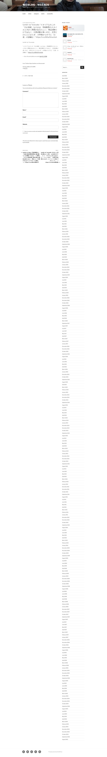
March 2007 (65, 634)
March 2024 (65, 141)
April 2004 (64, 721)
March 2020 (65, 261)
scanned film (50, 13)
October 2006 (65, 646)
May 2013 (64, 445)
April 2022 (64, 200)
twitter (29, 13)
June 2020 (64, 253)
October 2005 (65, 677)
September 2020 (66, 246)
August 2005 (65, 682)
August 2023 (65, 159)
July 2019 (64, 281)
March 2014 (65, 419)
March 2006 (65, 664)
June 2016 (64, 363)
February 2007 (65, 636)
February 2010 (65, 544)
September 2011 (65, 496)
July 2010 (64, 532)
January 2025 (65, 116)
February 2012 (65, 483)
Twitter (30, 75)
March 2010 (65, 542)
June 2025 (64, 103)
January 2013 (65, 455)
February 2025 (65, 113)
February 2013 (65, 452)
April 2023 (64, 169)
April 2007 (64, 631)
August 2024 (65, 128)
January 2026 (65, 85)
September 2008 (66, 588)
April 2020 (64, 258)
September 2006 (66, 649)
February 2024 (65, 144)
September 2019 (66, 276)
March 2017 (64, 340)
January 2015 (65, 394)
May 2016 (64, 366)
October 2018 (65, 304)
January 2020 (65, 266)
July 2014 (64, 409)
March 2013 (65, 450)
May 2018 (64, 317)
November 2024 (65, 121)
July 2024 (64, 131)
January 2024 (65, 146)
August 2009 (65, 560)
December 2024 (65, 118)
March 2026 (65, 80)
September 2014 (66, 404)
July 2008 (64, 593)
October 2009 (65, 555)
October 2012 (65, 463)
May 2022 (64, 197)
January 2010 (65, 547)
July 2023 (64, 161)
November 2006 (66, 644)
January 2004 (65, 728)
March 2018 (65, 322)
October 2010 (65, 524)
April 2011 (64, 509)
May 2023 (64, 167)
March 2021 (64, 230)
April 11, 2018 (43, 56)
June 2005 (64, 687)
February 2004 (65, 726)
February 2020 (65, 264)
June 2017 (64, 332)
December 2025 (65, 87)
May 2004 (64, 718)
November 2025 (65, 90)
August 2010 (65, 529)
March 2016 (65, 371)
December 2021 (65, 207)
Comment (26, 91)
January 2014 (65, 424)
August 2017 (65, 327)
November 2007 (66, 613)
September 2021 (66, 215)
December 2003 (66, 731)
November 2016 (65, 350)
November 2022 (65, 182)
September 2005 (66, 680)
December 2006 (66, 641)
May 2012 (64, 475)
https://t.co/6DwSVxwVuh (35, 52)
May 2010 (64, 537)
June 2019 (64, 284)
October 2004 (65, 705)
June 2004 (64, 715)
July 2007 (64, 623)
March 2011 (64, 511)
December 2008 (66, 580)
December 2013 (65, 427)
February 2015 (65, 391)
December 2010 (65, 519)
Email (24, 117)
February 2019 (65, 294)
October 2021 (65, 213)
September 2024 (66, 126)
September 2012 (66, 465)
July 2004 (64, 713)
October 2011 (65, 493)
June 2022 (64, 195)
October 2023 (65, 154)
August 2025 (65, 98)
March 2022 (65, 202)
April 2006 (64, 662)
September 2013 (66, 435)
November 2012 (65, 460)
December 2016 (65, 348)
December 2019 (65, 269)
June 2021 (64, 223)
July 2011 (64, 501)
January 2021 (65, 235)
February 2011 (65, 514)
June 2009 (64, 565)
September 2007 (66, 618)
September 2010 (66, 526)
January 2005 (65, 697)
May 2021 (64, 225)
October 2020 (65, 243)
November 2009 (66, 552)
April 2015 (64, 386)
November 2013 (65, 429)
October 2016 (65, 353)
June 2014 (64, 412)
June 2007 (64, 626)
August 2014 (65, 407)
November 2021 (65, 210)
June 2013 (64, 442)
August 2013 (65, 437)
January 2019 (65, 297)
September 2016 (66, 355)
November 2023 (65, 151)
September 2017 (66, 325)
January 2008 (65, 608)
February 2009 (65, 575)
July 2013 (64, 440)
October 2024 (65, 123)
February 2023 (65, 174)
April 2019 (64, 289)
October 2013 (65, 432)
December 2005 (66, 672)
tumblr (24, 13)
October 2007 (65, 616)
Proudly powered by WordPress (55, 753)
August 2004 (65, 710)
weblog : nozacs (36, 4)
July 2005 (64, 685)
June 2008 (64, 595)
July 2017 (64, 330)
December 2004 (66, 700)
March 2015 (65, 389)
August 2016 (65, 358)
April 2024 (64, 139)
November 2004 (66, 703)
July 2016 (64, 361)
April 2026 (64, 77)
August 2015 (65, 384)
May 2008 (64, 598)
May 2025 (64, 105)
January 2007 (65, 639)
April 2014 (64, 417)
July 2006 (64, 654)
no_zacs (32, 22)
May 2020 (64, 256)
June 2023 (64, 164)
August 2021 (65, 218)
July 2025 (64, 100)
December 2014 (65, 396)
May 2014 (64, 414)
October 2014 (65, 401)
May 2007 (64, 629)
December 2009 (66, 549)
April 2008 (64, 600)
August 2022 (65, 190)
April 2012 (64, 478)
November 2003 (66, 733)
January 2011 (65, 516)
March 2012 (64, 481)
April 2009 (64, 570)
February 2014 (65, 422)
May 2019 (64, 287)
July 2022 (64, 192)
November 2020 (66, 241)
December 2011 (65, 488)
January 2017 (65, 345)
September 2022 (66, 187)
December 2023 (65, 149)
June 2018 (64, 315)
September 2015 (66, 381)
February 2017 (65, 343)
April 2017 (64, 338)
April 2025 (64, 108)
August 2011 (65, 498)
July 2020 (64, 251)
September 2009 (66, 557)
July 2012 (64, 470)
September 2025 (66, 95)
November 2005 (66, 675)
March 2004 (65, 723)
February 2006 (65, 667)
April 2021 (64, 228)
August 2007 (65, 621)
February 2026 (65, 82)
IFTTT (25, 68)
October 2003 (65, 736)
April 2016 (64, 368)
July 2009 (64, 562)
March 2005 (65, 695)
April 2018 (64, 320)
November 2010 (65, 521)
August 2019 (65, 279)
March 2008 (65, 603)
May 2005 (64, 690)
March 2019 (65, 292)
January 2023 (65, 177)
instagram (36, 13)
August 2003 (65, 741)
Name (24, 110)
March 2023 (65, 172)
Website (25, 124)
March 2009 (65, 572)
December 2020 (65, 238)
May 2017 (64, 335)
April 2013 (64, 447)
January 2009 (65, 578)
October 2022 (65, 184)
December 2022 (65, 179)
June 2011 (64, 503)
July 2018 (64, 312)
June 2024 (64, 133)
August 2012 (65, 468)
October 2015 (65, 378)
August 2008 (65, 590)
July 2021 (64, 220)
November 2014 (65, 399)
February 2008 (65, 606)
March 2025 (65, 110)
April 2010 (64, 539)
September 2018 (66, 307)
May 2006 (64, 659)
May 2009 (64, 567)
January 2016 (65, 373)
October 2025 (65, 93)
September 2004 (66, 708)
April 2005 (64, 692)
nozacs (70, 27)
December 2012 (65, 458)
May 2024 (64, 136)
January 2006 (65, 669)
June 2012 (64, 473)
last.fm (42, 13)
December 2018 (65, 299)
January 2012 (65, 486)
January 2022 (65, 205)
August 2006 (65, 652)
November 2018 (65, 302)
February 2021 (65, 233)
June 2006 (64, 657)
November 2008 (66, 583)
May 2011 (64, 506)
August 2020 (65, 248)
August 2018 (65, 310)
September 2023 (66, 156)
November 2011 (65, 491)
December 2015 (65, 376)
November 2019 (65, 271)
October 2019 (65, 274)
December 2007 (65, 611)
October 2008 (65, 585)
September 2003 (66, 738)
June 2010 (64, 534)
